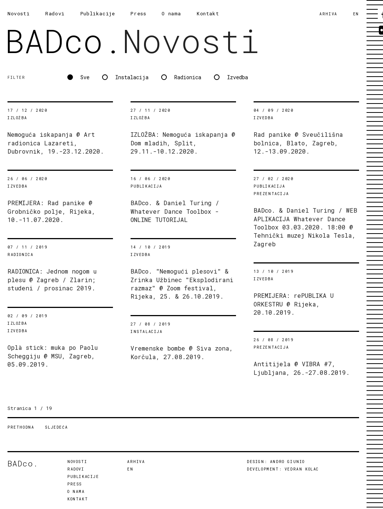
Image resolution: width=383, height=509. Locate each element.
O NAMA (76, 491)
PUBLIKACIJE (83, 476)
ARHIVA (328, 14)
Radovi (55, 13)
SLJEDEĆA (56, 427)
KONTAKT (77, 499)
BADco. (63, 40)
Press (138, 13)
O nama (171, 13)
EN (356, 14)
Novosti (18, 13)
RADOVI (76, 469)
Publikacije (97, 13)
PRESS (74, 484)
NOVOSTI (77, 461)
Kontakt (208, 13)
